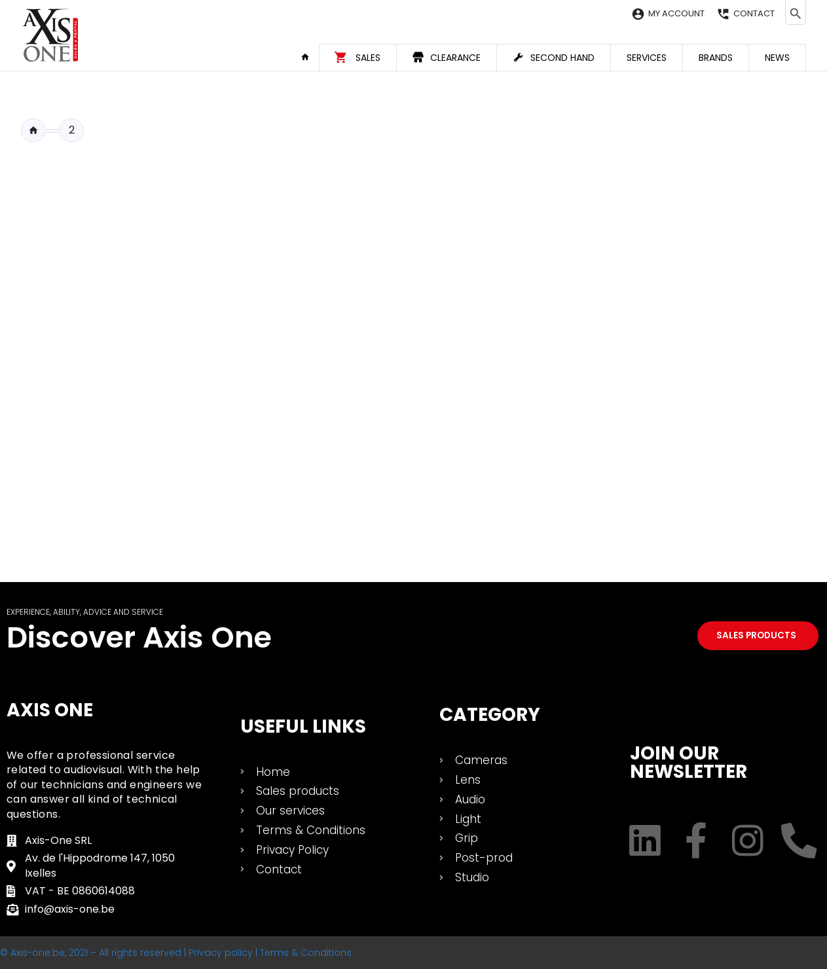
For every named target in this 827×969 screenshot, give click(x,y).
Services (647, 57)
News (777, 57)
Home (310, 57)
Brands (716, 57)
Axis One (50, 710)
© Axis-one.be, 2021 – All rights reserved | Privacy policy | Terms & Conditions (176, 952)
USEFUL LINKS (303, 726)
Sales (368, 57)
